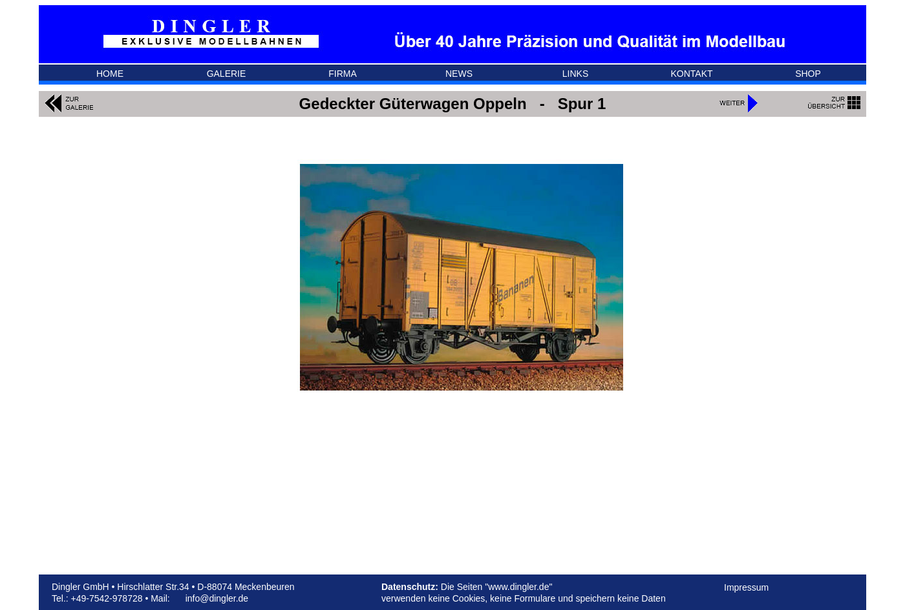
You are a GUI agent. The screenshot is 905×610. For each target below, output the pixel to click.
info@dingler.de (217, 598)
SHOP (808, 73)
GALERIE (226, 73)
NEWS (459, 73)
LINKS (575, 73)
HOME (109, 73)
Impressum (746, 587)
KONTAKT (691, 73)
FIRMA (342, 73)
